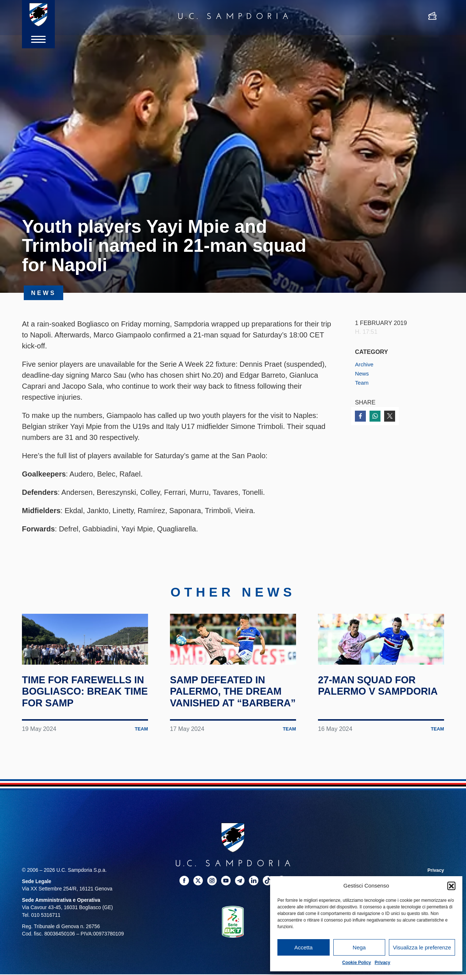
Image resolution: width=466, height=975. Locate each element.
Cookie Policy (356, 962)
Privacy (382, 962)
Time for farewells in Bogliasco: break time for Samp (85, 717)
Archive (365, 364)
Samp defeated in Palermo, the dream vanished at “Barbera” (232, 722)
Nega (359, 947)
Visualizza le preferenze (422, 947)
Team (362, 382)
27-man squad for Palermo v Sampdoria (373, 717)
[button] (451, 885)
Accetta (303, 947)
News (362, 373)
